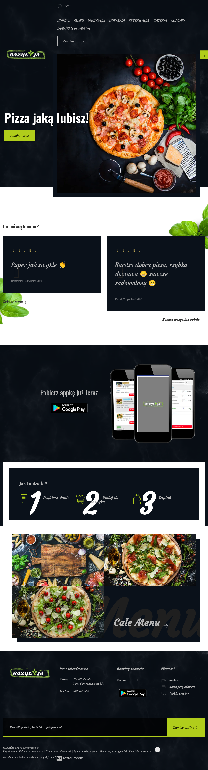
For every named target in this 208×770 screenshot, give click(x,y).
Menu (79, 20)
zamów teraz (19, 135)
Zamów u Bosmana (73, 28)
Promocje (96, 20)
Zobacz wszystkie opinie (183, 320)
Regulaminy (10, 751)
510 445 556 (81, 691)
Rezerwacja (139, 20)
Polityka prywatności (31, 751)
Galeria (160, 20)
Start (63, 20)
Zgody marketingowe (86, 751)
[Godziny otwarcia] (143, 680)
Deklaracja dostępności (114, 751)
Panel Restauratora (140, 751)
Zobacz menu (15, 301)
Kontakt (178, 20)
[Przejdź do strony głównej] (26, 54)
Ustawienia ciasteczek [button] (59, 751)
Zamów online (73, 41)
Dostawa (117, 20)
